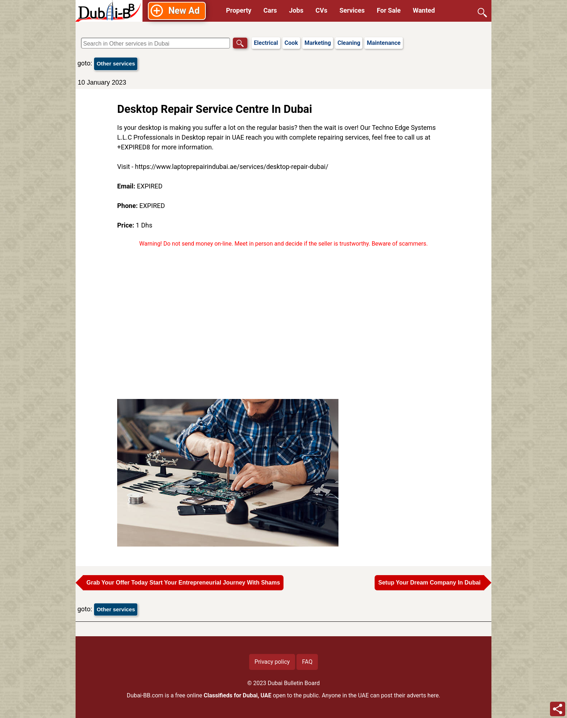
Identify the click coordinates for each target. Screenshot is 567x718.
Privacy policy (272, 661)
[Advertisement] (283, 323)
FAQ (307, 661)
